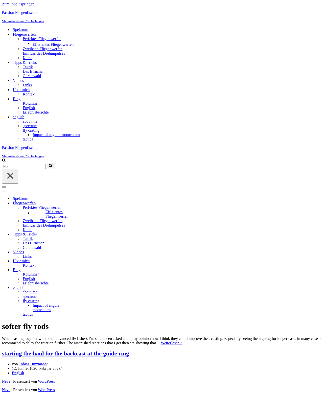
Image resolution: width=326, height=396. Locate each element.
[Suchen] (4, 161)
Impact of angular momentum (56, 135)
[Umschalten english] (88, 288)
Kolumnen (31, 103)
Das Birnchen (34, 71)
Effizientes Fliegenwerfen (53, 44)
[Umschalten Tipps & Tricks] (88, 234)
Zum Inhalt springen (18, 4)
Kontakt (29, 94)
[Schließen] (10, 176)
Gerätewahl (32, 76)
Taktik (28, 67)
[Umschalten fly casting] (88, 301)
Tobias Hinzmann (33, 364)
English (29, 108)
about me (30, 121)
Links (27, 85)
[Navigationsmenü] (4, 187)
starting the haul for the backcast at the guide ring (65, 353)
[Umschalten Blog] (88, 270)
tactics (28, 139)
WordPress (46, 381)
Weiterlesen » (171, 343)
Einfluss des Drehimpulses (44, 53)
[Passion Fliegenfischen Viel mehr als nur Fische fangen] (163, 16)
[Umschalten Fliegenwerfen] (88, 203)
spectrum (30, 126)
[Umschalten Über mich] (88, 261)
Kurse (27, 58)
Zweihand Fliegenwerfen (42, 49)
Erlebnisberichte (36, 112)
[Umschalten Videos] (88, 252)
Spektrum (20, 29)
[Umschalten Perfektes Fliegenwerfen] (88, 208)
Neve (6, 381)
